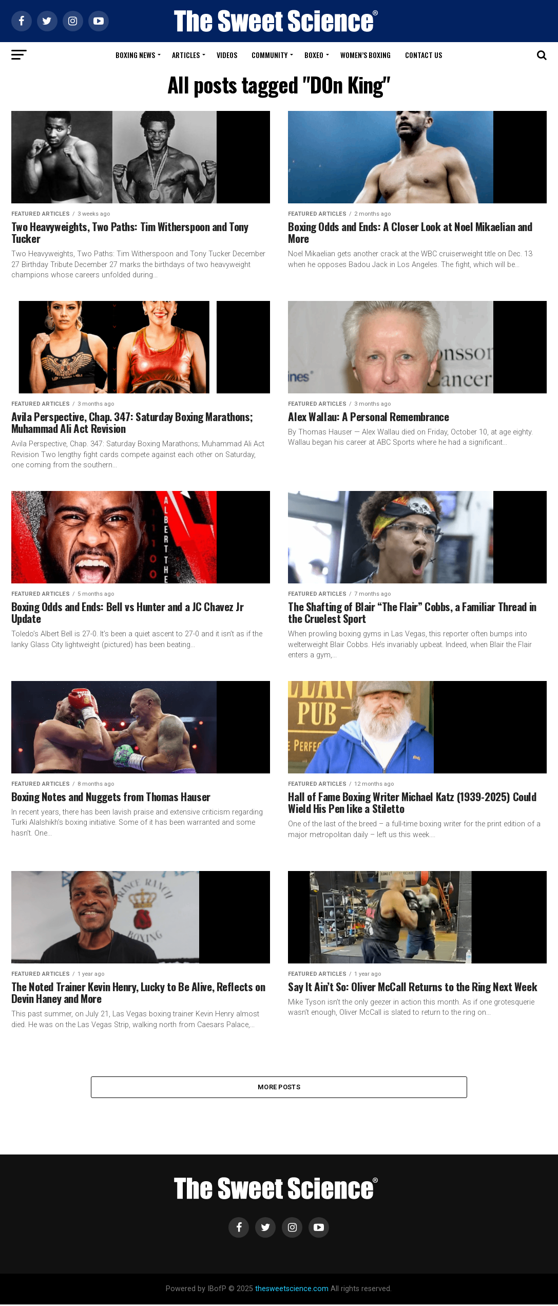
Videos (227, 54)
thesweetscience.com (292, 1290)
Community (269, 54)
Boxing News (135, 54)
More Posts (279, 1087)
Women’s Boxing (365, 54)
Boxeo (313, 54)
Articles (186, 54)
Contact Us (423, 54)
